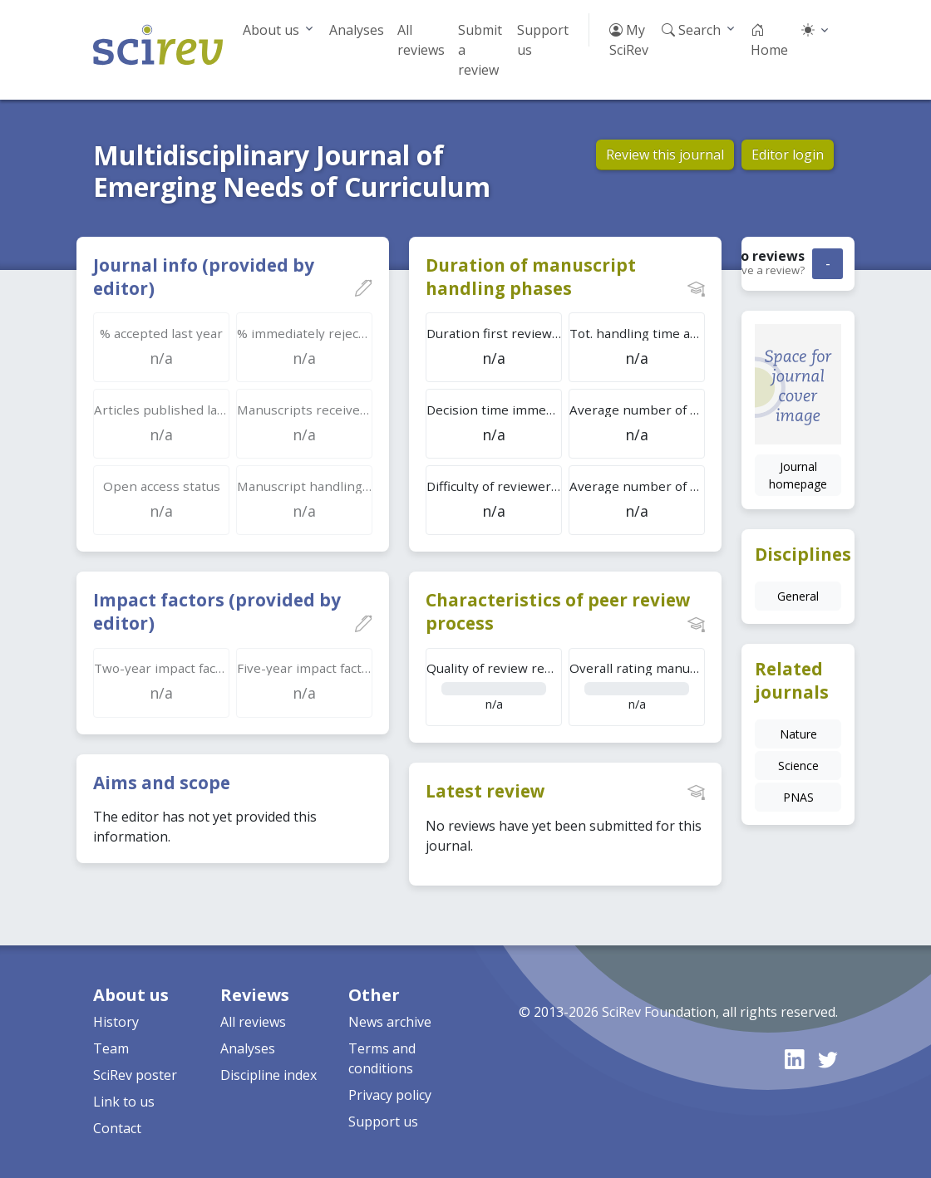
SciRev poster (135, 1075)
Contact (117, 1128)
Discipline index (268, 1075)
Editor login (787, 154)
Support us (543, 40)
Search (691, 30)
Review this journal (665, 154)
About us (271, 30)
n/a (494, 686)
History (116, 1022)
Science (798, 765)
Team (111, 1048)
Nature (798, 734)
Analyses (356, 30)
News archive (389, 1022)
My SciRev (628, 40)
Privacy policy (389, 1095)
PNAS (798, 797)
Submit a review (480, 50)
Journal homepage (798, 475)
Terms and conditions (382, 1058)
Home (769, 40)
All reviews (421, 40)
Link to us (124, 1101)
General (798, 596)
